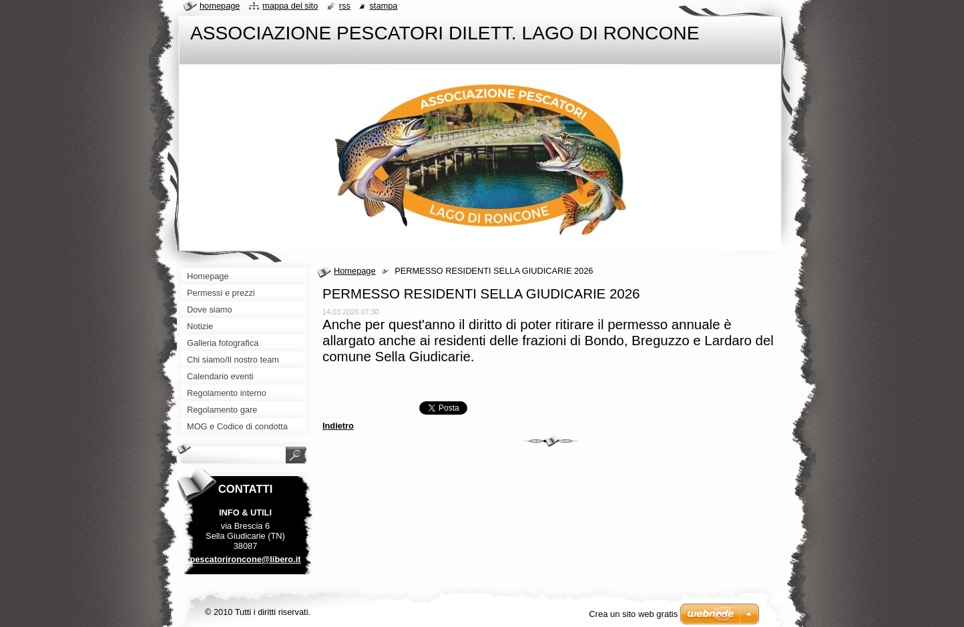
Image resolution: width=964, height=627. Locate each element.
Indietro (338, 426)
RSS (344, 6)
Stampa (383, 6)
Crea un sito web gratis (633, 614)
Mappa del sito (290, 6)
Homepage (355, 271)
